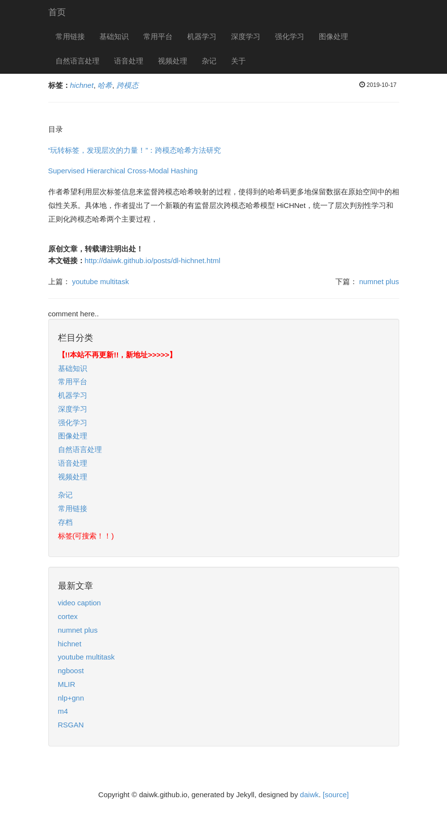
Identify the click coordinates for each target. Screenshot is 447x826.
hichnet (69, 644)
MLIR (67, 684)
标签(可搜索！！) (86, 536)
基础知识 (114, 36)
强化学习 (289, 36)
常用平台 (158, 36)
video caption (79, 603)
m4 (63, 711)
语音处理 (128, 61)
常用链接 (70, 36)
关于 (238, 61)
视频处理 (172, 61)
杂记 (209, 61)
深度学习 (245, 36)
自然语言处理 (77, 61)
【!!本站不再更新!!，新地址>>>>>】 (117, 355)
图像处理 (333, 36)
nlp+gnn (71, 698)
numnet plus (379, 281)
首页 (57, 12)
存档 (65, 522)
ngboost (71, 670)
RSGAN (71, 725)
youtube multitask (100, 281)
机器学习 (201, 36)
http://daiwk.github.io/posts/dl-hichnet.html (152, 260)
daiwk (309, 794)
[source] (336, 794)
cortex (68, 616)
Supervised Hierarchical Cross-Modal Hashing (123, 170)
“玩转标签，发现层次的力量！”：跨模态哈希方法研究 (134, 150)
